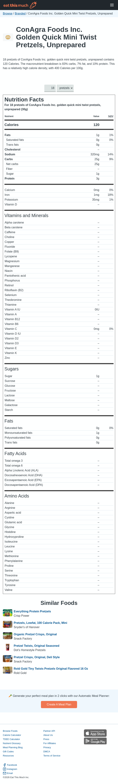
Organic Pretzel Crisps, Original (35, 634)
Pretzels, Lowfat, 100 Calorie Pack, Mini (40, 622)
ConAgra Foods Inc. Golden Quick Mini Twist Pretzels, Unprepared (56, 37)
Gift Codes (8, 751)
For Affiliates (49, 743)
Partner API (49, 731)
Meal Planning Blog (13, 747)
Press (46, 739)
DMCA (46, 751)
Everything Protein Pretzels (32, 611)
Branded (20, 13)
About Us (48, 735)
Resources (8, 755)
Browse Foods (10, 731)
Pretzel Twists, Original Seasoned (36, 645)
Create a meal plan (59, 704)
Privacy (47, 747)
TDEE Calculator (11, 739)
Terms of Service (51, 755)
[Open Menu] (112, 5)
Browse (7, 13)
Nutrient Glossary (12, 743)
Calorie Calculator (12, 735)
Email (8, 773)
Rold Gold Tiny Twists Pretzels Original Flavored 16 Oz (51, 668)
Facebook (10, 765)
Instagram (10, 769)
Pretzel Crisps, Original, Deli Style (37, 657)
